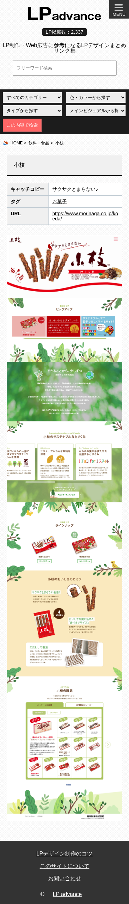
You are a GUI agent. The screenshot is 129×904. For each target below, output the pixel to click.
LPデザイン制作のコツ (64, 854)
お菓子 (59, 201)
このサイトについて (64, 866)
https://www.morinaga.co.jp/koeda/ (85, 216)
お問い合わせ (64, 878)
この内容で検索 (22, 125)
